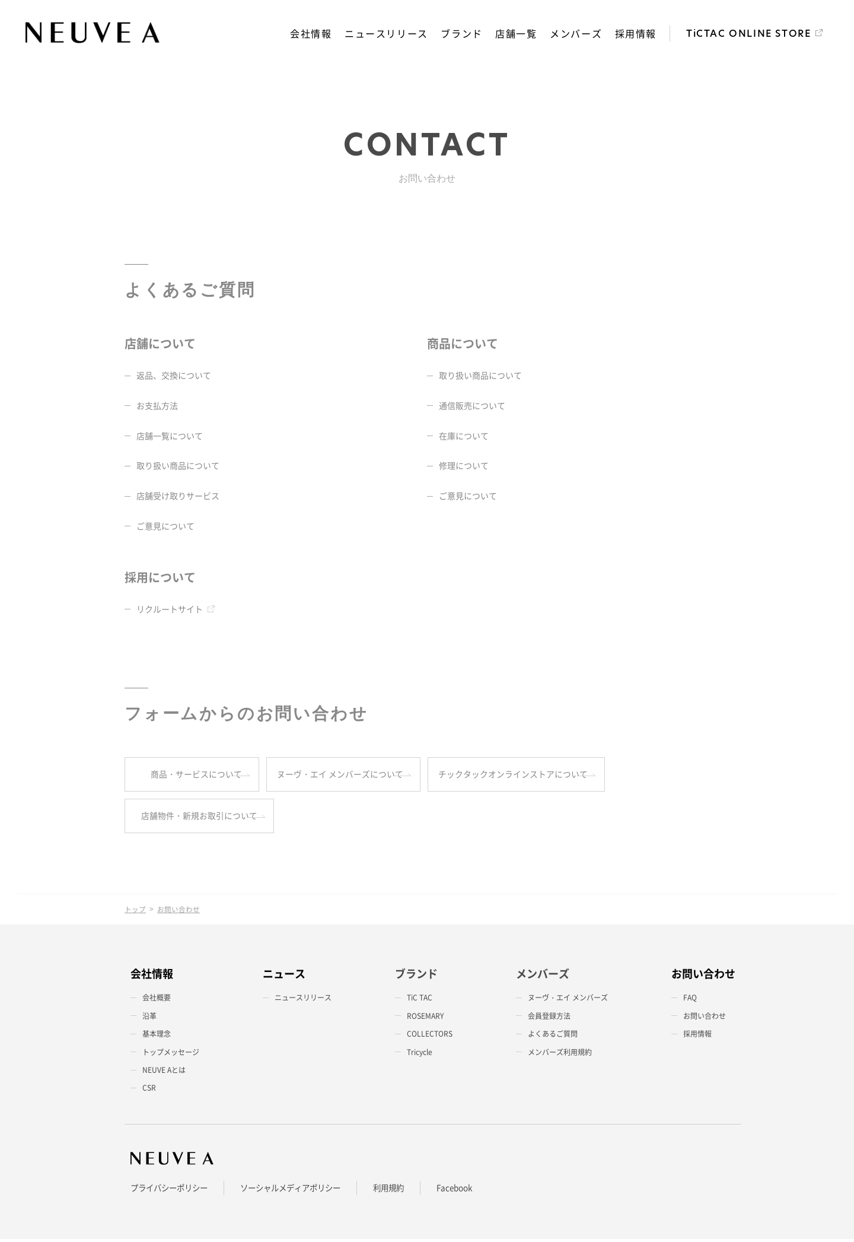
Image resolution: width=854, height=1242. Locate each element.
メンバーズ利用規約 (560, 1055)
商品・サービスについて (200, 776)
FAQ (690, 1001)
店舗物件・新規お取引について (200, 818)
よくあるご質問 (553, 1036)
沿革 (149, 1019)
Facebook (471, 1191)
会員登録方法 (549, 1019)
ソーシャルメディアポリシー (300, 1191)
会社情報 (312, 34)
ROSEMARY (425, 1019)
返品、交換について (173, 376)
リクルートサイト (169, 610)
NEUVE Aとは (164, 1073)
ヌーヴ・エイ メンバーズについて (403, 776)
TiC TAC (419, 1001)
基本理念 (156, 1036)
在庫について (464, 436)
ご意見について (165, 527)
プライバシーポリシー (172, 1191)
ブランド (462, 34)
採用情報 (636, 34)
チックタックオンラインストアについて (617, 776)
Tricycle (419, 1055)
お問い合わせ (704, 1019)
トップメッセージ (170, 1055)
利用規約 (403, 1191)
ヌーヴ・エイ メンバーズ (568, 1001)
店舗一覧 (516, 34)
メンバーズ (576, 34)
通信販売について (472, 406)
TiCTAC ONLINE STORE (748, 34)
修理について (464, 466)
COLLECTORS (430, 1036)
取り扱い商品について (177, 466)
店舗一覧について (169, 436)
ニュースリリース (387, 34)
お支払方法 (157, 406)
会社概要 (156, 1001)
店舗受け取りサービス (177, 497)
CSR (149, 1090)
